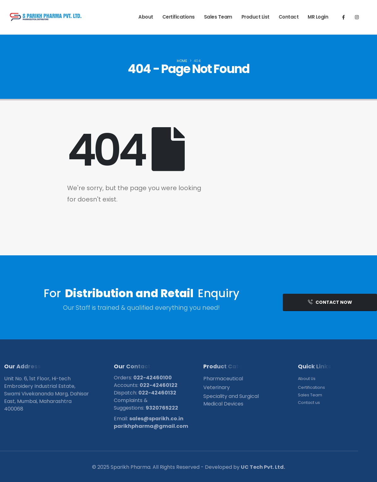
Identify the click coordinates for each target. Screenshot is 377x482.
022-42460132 (157, 392)
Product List (255, 17)
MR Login (318, 17)
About (145, 17)
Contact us (309, 402)
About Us (307, 378)
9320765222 (162, 407)
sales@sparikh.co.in (156, 418)
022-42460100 (152, 377)
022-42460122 (158, 385)
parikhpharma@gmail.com (151, 426)
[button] (330, 302)
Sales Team (218, 17)
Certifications (178, 17)
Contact (289, 17)
